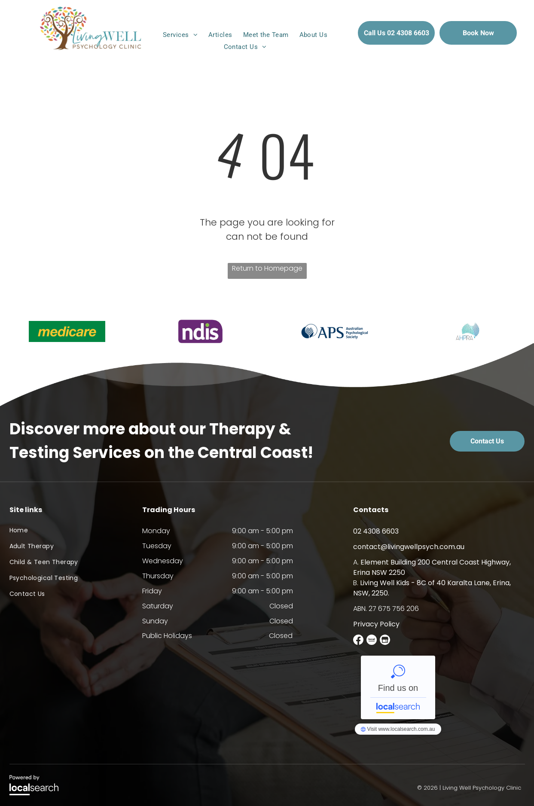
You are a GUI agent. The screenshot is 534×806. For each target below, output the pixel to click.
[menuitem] (181, 35)
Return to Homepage (267, 268)
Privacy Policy (376, 624)
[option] (66, 331)
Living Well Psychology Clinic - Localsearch (398, 687)
